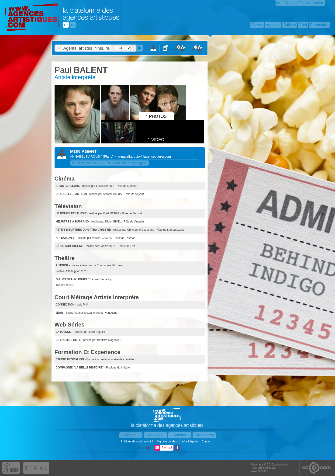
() (109, 156)
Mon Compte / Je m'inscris (298, 3)
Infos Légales (190, 441)
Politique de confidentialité (137, 441)
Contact (207, 441)
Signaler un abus (167, 441)
